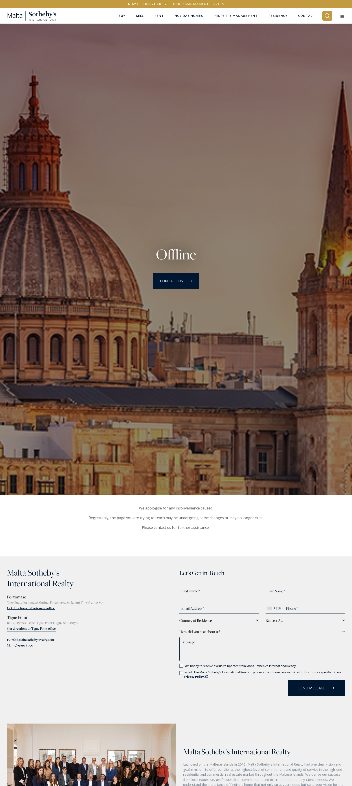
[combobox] (275, 608)
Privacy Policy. (196, 677)
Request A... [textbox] (274, 620)
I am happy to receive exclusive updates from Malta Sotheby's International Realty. (240, 666)
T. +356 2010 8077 (93, 602)
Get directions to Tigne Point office (31, 628)
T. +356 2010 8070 (65, 622)
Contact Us (176, 281)
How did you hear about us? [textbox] (199, 631)
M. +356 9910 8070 (20, 645)
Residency (277, 16)
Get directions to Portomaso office (31, 608)
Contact (306, 16)
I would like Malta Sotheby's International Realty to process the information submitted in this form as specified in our (263, 674)
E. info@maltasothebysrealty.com (30, 639)
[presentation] (205, 686)
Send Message (316, 688)
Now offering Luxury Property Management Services (176, 4)
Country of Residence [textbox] (195, 620)
